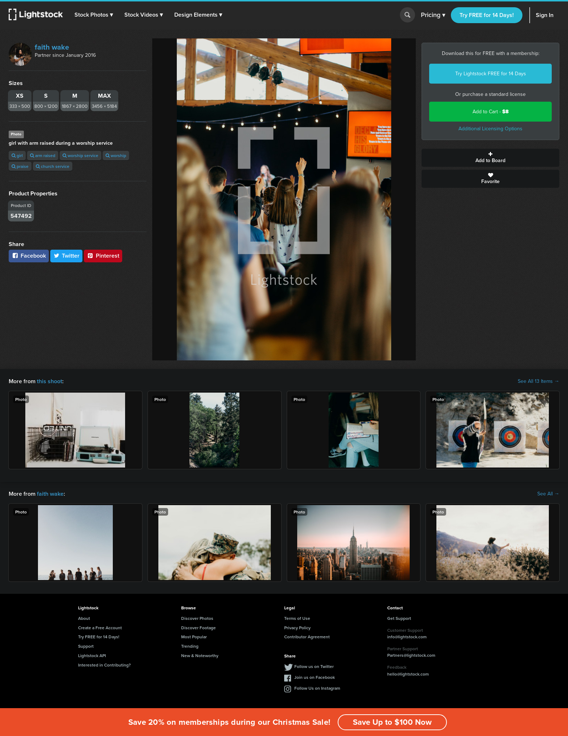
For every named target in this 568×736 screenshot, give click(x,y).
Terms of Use (297, 618)
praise (20, 166)
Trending (189, 646)
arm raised (42, 155)
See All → (548, 494)
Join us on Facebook (314, 677)
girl (17, 155)
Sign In (545, 15)
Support (86, 646)
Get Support (399, 618)
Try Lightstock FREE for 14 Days (490, 73)
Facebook (29, 255)
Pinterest (103, 255)
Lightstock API (92, 655)
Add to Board (490, 158)
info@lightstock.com (407, 637)
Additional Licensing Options (490, 128)
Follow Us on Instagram (317, 688)
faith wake (52, 47)
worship (116, 155)
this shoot (49, 381)
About (84, 618)
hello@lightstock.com (408, 674)
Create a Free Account (100, 628)
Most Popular (194, 637)
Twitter (66, 255)
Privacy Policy (297, 628)
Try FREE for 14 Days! (487, 15)
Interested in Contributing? (104, 665)
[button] (93, 14)
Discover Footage (198, 628)
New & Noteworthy (199, 655)
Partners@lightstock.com (411, 655)
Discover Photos (197, 618)
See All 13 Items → (538, 381)
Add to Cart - (491, 111)
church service (52, 166)
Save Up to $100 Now (392, 722)
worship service (80, 155)
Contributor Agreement (307, 637)
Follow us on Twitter (314, 666)
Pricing (433, 15)
